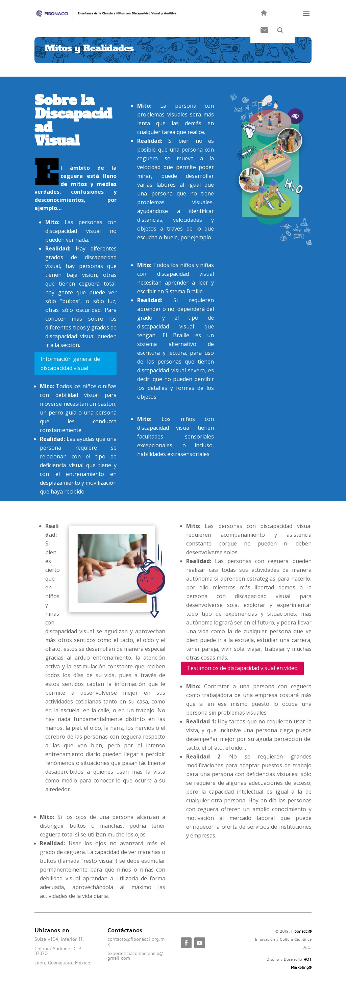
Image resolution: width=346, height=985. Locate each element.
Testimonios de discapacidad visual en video (242, 668)
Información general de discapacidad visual (70, 363)
